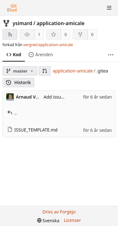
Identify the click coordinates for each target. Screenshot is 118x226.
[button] (45, 71)
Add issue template (63, 97)
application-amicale (61, 23)
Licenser (72, 220)
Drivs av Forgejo (59, 212)
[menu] (48, 220)
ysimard (22, 23)
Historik (18, 82)
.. (12, 113)
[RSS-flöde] (10, 34)
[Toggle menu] (109, 7)
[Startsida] (12, 7)
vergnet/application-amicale (48, 44)
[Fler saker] (110, 55)
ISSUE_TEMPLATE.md (32, 130)
